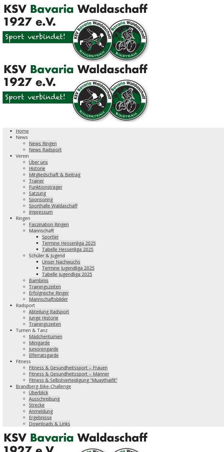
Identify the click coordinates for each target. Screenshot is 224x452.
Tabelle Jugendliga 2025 (67, 274)
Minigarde (39, 343)
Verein (22, 156)
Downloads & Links (49, 424)
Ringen (23, 218)
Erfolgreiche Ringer (49, 293)
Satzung (37, 193)
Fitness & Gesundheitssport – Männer (69, 374)
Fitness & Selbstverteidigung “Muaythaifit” (73, 380)
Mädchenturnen (45, 336)
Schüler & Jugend (47, 255)
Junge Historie (43, 318)
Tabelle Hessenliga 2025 (67, 249)
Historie (37, 168)
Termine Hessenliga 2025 (69, 243)
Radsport (25, 305)
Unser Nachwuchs (61, 262)
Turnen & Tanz (32, 330)
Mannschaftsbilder (48, 299)
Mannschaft (41, 230)
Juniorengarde (43, 349)
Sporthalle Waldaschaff (53, 206)
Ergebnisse (40, 417)
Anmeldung (41, 411)
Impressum (41, 212)
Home (22, 131)
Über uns (38, 162)
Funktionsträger (45, 187)
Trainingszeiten (45, 287)
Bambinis (39, 280)
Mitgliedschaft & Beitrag (54, 174)
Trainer (36, 181)
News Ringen (43, 143)
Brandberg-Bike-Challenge (43, 386)
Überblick (38, 392)
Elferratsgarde (44, 355)
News (22, 137)
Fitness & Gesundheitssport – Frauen (68, 367)
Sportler (50, 237)
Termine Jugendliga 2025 (68, 268)
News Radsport (45, 150)
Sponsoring (41, 199)
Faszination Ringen (49, 224)
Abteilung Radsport (49, 311)
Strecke (37, 405)
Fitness (23, 361)
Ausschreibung (44, 399)
